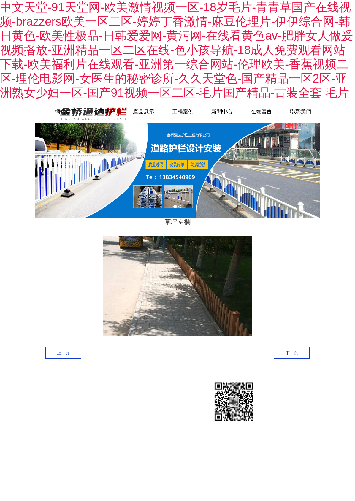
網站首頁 (65, 111)
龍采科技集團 (77, 458)
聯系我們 (300, 111)
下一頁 (292, 353)
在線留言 (261, 111)
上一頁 (63, 353)
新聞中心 (222, 111)
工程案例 (183, 111)
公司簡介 (104, 111)
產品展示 (143, 111)
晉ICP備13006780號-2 (81, 443)
